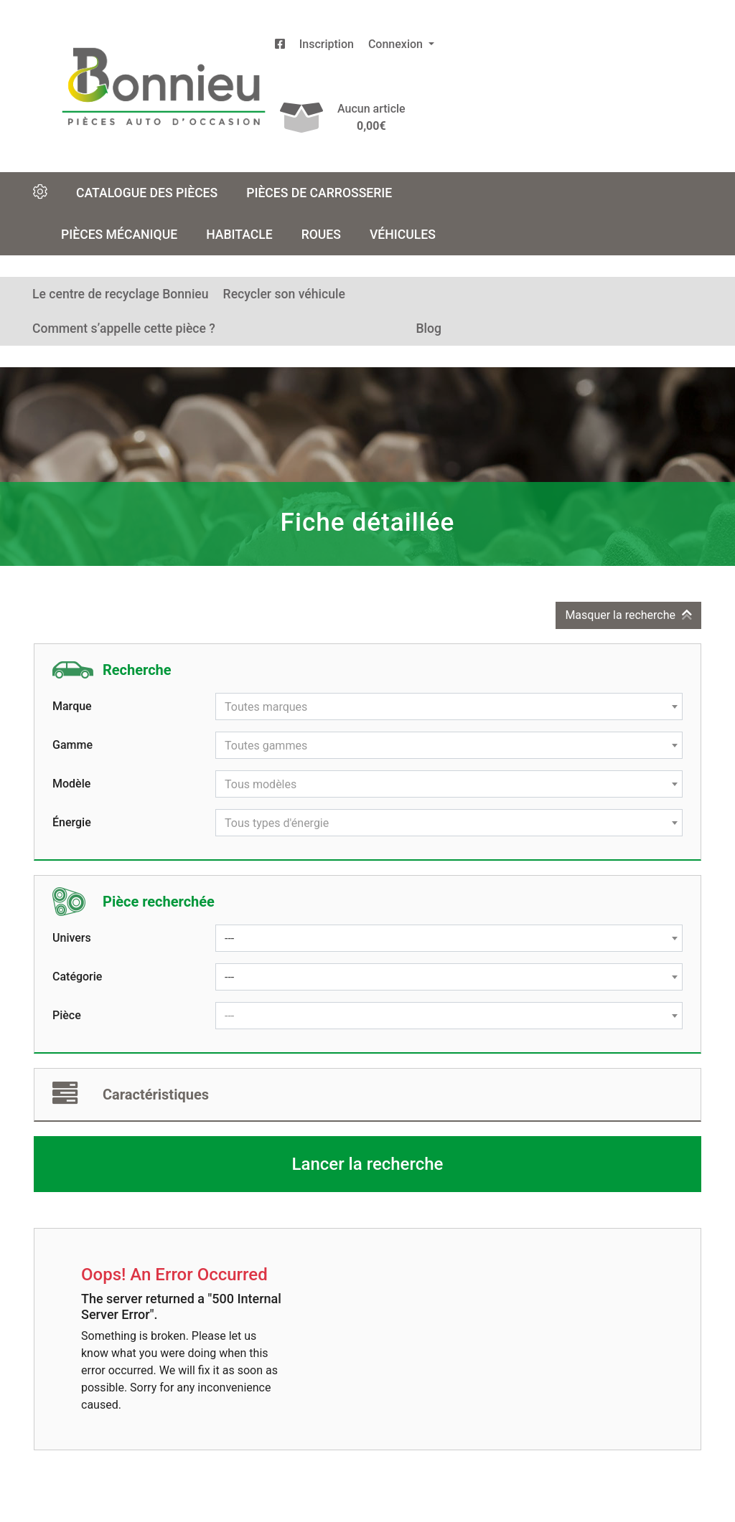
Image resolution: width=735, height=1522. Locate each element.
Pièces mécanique (119, 234)
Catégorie (77, 976)
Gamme (72, 745)
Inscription (326, 44)
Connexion (397, 44)
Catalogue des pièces (146, 193)
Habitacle (239, 234)
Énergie (71, 822)
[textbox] (449, 707)
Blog (428, 328)
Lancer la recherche (368, 1164)
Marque (72, 706)
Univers (71, 938)
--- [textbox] (229, 938)
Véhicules (403, 234)
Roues (321, 234)
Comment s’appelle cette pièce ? (123, 328)
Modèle (71, 783)
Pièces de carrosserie (319, 193)
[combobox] (449, 706)
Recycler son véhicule (284, 294)
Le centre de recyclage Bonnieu (120, 294)
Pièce (66, 1015)
